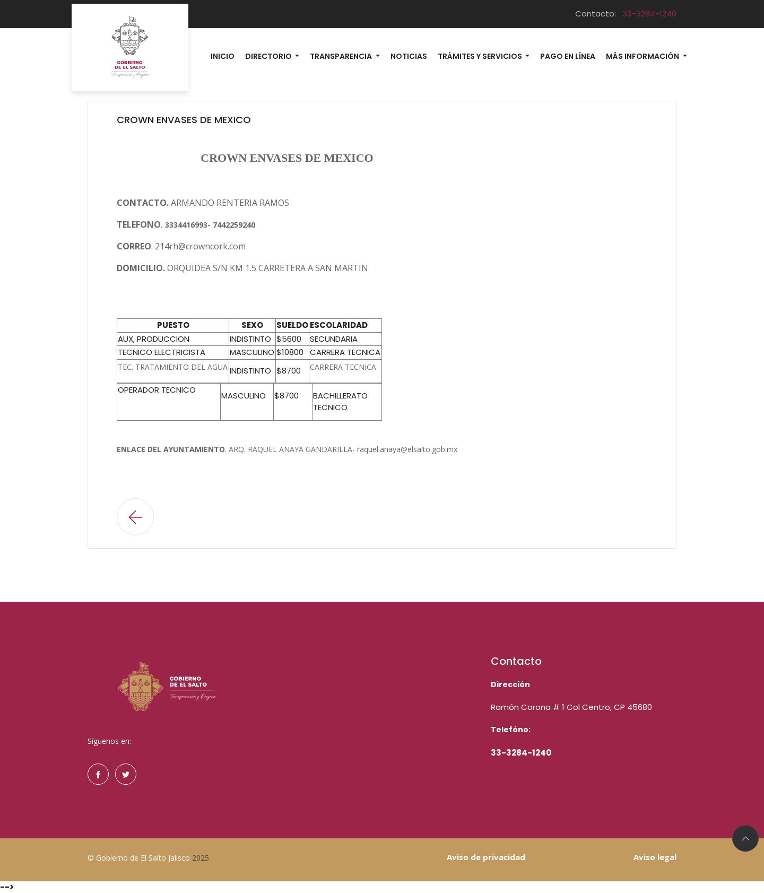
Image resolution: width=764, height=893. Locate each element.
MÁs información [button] (643, 56)
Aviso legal (654, 857)
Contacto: (625, 13)
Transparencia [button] (342, 56)
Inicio (223, 56)
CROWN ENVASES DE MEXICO (184, 119)
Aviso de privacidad (486, 857)
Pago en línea (567, 56)
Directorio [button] (269, 56)
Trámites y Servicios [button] (481, 56)
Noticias (408, 56)
